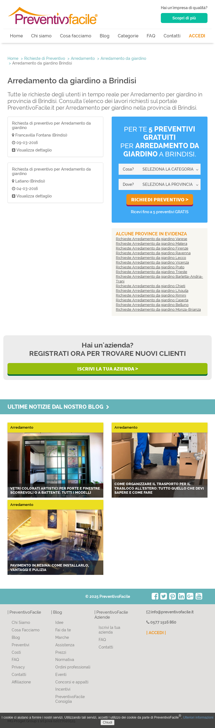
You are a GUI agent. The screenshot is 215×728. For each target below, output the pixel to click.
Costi (16, 652)
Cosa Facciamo (25, 630)
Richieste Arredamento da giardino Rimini (151, 295)
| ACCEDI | (156, 632)
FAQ (151, 35)
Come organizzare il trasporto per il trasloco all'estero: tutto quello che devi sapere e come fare (159, 488)
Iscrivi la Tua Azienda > (107, 368)
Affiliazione (21, 682)
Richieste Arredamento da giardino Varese (151, 239)
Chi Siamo (21, 622)
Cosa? (128, 169)
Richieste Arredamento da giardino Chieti (150, 286)
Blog (104, 35)
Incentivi (62, 689)
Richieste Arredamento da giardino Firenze (152, 248)
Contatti (172, 35)
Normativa (64, 659)
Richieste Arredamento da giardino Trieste (151, 272)
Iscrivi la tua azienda (109, 629)
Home (16, 35)
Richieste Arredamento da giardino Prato (150, 267)
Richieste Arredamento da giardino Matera (151, 243)
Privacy (18, 667)
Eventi (60, 674)
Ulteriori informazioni (198, 717)
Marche (62, 637)
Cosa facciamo (75, 35)
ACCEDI (197, 35)
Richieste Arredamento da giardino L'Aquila (152, 291)
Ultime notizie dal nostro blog (58, 406)
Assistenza (64, 645)
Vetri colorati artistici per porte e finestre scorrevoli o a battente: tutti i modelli (55, 490)
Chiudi (107, 722)
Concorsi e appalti (71, 682)
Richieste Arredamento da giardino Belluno (152, 305)
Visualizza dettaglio (32, 150)
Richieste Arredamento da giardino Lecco (151, 258)
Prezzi (60, 652)
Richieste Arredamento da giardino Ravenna (153, 253)
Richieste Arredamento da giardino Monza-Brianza (158, 309)
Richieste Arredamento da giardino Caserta (152, 300)
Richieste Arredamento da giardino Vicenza (152, 262)
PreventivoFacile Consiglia (70, 699)
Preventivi (20, 645)
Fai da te (63, 630)
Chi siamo (41, 35)
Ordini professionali (72, 667)
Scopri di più (184, 18)
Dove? (128, 184)
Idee (59, 622)
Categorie (128, 35)
